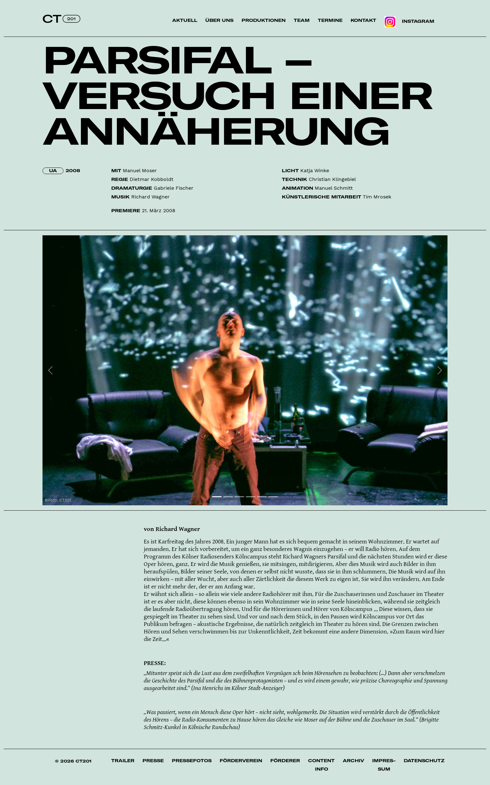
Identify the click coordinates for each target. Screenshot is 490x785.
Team (302, 20)
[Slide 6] (273, 496)
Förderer (285, 760)
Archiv (353, 760)
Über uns (219, 20)
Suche (448, 25)
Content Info (321, 765)
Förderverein (241, 760)
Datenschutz (424, 760)
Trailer (122, 760)
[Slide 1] (217, 496)
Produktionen (264, 20)
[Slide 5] (262, 496)
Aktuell (184, 20)
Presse (153, 760)
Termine (330, 20)
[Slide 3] (239, 496)
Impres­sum (384, 765)
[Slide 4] (250, 496)
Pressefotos (192, 760)
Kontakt (363, 20)
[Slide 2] (228, 496)
